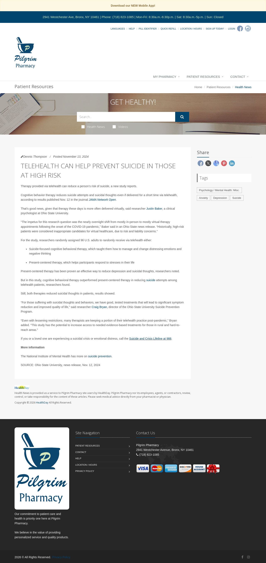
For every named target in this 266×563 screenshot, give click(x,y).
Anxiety (203, 197)
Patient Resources (203, 76)
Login (231, 28)
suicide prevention (100, 356)
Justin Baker (154, 208)
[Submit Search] (182, 117)
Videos (120, 127)
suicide (150, 280)
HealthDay (42, 402)
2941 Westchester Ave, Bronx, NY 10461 (71, 17)
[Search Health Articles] (126, 117)
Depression (220, 197)
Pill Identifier (148, 28)
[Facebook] (240, 28)
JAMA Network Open (102, 199)
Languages (118, 28)
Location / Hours (191, 28)
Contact (237, 76)
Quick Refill (168, 28)
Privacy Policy (84, 471)
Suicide (236, 197)
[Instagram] (248, 28)
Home (198, 87)
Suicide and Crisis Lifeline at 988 (150, 338)
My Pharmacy (164, 76)
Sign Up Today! (215, 28)
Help (132, 28)
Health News (93, 127)
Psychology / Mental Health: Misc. (219, 190)
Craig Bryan (99, 307)
